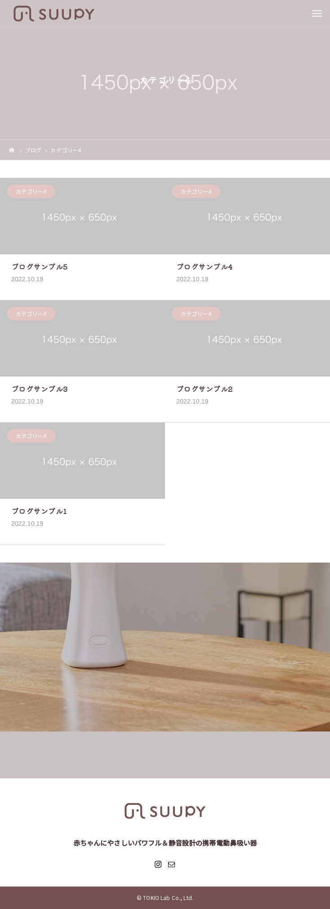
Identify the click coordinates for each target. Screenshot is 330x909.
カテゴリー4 (31, 192)
